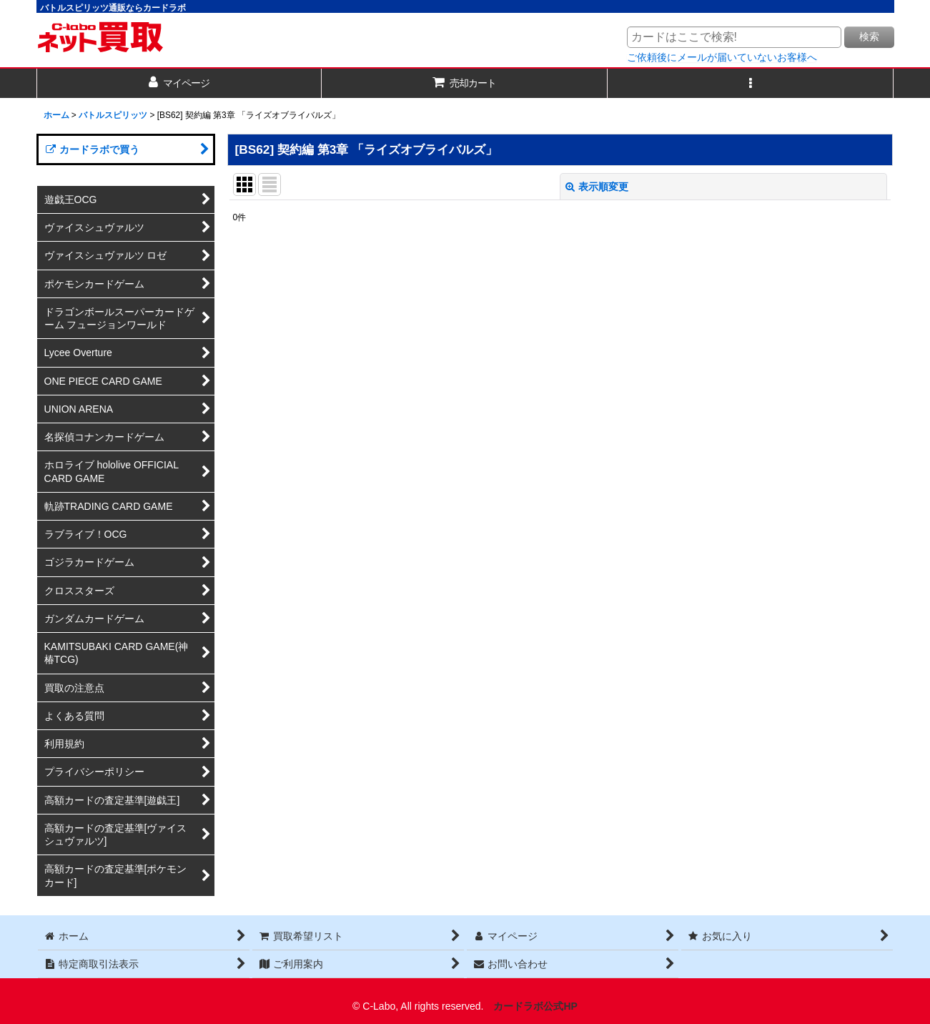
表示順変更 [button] (596, 186)
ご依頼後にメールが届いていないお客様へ (722, 57)
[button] (751, 83)
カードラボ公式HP (535, 1006)
